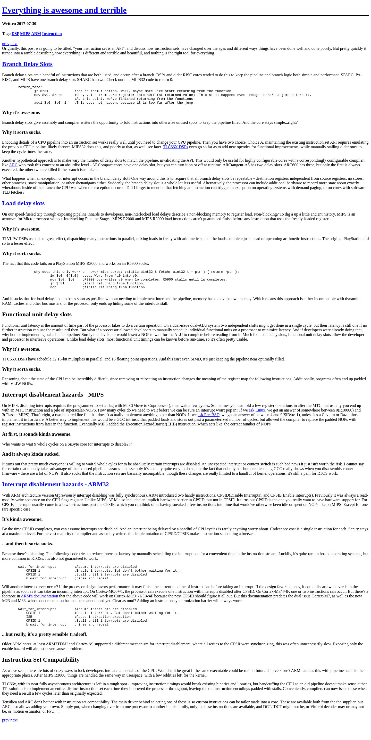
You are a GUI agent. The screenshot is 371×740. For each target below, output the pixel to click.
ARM (36, 33)
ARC (13, 169)
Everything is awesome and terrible (64, 10)
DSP (15, 33)
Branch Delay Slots (27, 64)
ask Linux (257, 418)
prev (5, 44)
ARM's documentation (39, 607)
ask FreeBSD (209, 423)
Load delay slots (23, 207)
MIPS (25, 33)
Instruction (52, 33)
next (14, 44)
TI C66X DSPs (175, 151)
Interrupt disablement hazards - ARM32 (55, 492)
